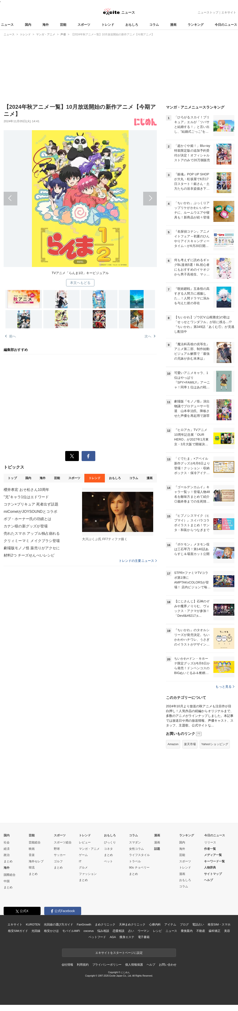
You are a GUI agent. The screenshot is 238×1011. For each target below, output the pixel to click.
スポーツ (84, 24)
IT (80, 861)
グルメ (83, 867)
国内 (28, 24)
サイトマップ (213, 874)
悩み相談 (103, 931)
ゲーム (83, 855)
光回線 (35, 931)
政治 (7, 855)
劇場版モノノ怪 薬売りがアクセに (32, 548)
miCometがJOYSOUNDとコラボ (30, 511)
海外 (45, 24)
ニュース (7, 24)
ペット (108, 861)
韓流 (32, 867)
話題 (157, 848)
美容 (227, 931)
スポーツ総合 (63, 842)
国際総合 (10, 874)
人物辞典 (210, 867)
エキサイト (228, 12)
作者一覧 (210, 848)
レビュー (85, 842)
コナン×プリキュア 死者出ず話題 (31, 504)
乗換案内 (186, 931)
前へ (42, 195)
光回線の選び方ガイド (58, 924)
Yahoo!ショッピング (214, 744)
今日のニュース (226, 24)
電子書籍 (144, 937)
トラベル (135, 861)
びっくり (110, 842)
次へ (118, 195)
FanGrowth (84, 924)
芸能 (63, 24)
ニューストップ (208, 12)
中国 (7, 881)
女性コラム (136, 848)
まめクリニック (105, 924)
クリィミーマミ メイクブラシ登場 (32, 541)
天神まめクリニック (132, 924)
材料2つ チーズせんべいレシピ (29, 555)
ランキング (196, 24)
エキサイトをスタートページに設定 (119, 952)
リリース (210, 842)
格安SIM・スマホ (219, 924)
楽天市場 (190, 744)
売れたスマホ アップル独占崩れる (32, 533)
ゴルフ (58, 861)
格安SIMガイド (18, 931)
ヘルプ (208, 880)
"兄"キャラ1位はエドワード (26, 497)
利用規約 (82, 964)
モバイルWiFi (71, 931)
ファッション (88, 874)
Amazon (173, 744)
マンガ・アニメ (89, 848)
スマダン (135, 842)
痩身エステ (126, 937)
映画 (32, 848)
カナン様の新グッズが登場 (26, 526)
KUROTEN (33, 924)
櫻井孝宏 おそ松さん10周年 (26, 490)
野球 (57, 848)
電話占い (198, 924)
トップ (12, 478)
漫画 (173, 24)
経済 (7, 848)
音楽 (32, 855)
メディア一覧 (213, 855)
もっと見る (224, 686)
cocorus (88, 931)
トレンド (107, 24)
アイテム (170, 924)
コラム (154, 24)
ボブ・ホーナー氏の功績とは (28, 519)
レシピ (157, 931)
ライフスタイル (139, 855)
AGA (113, 937)
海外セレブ (36, 861)
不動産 (200, 931)
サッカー (60, 855)
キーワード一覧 (214, 861)
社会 (7, 842)
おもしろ (131, 24)
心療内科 (155, 924)
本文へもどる (80, 283)
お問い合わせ (167, 964)
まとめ (8, 861)
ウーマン (143, 931)
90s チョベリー (139, 867)
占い (131, 931)
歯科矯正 (214, 931)
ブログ (184, 924)
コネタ (108, 848)
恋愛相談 (118, 931)
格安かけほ (51, 931)
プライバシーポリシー (107, 964)
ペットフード (97, 937)
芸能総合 (35, 842)
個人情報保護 (134, 964)
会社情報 (67, 964)
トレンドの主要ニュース (138, 560)
